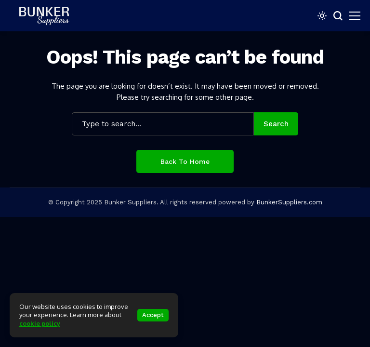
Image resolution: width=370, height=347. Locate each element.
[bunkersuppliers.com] (48, 15)
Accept (153, 315)
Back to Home (185, 161)
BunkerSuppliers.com (289, 202)
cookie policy (39, 323)
